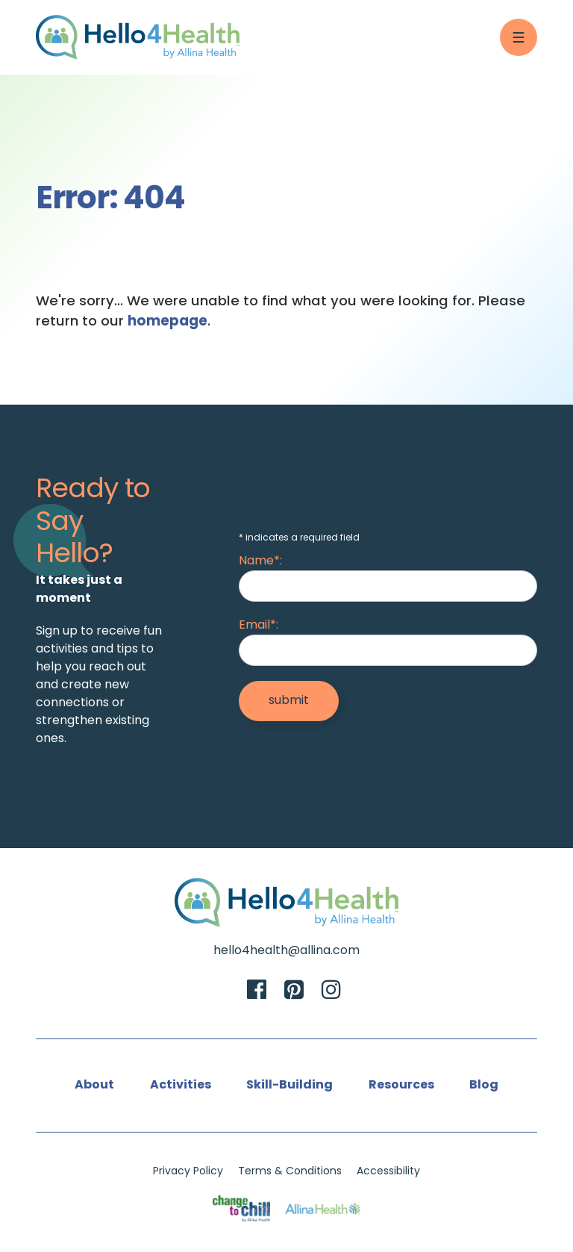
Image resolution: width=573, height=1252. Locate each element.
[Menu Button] (518, 37)
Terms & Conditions (290, 1171)
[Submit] (289, 701)
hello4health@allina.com (286, 951)
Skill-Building (289, 1085)
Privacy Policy (188, 1171)
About (94, 1085)
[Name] (388, 586)
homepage (167, 322)
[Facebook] (256, 991)
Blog (483, 1085)
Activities (180, 1085)
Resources (401, 1085)
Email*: (258, 626)
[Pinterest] (294, 991)
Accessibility (388, 1171)
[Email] (388, 650)
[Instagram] (331, 991)
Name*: (260, 561)
